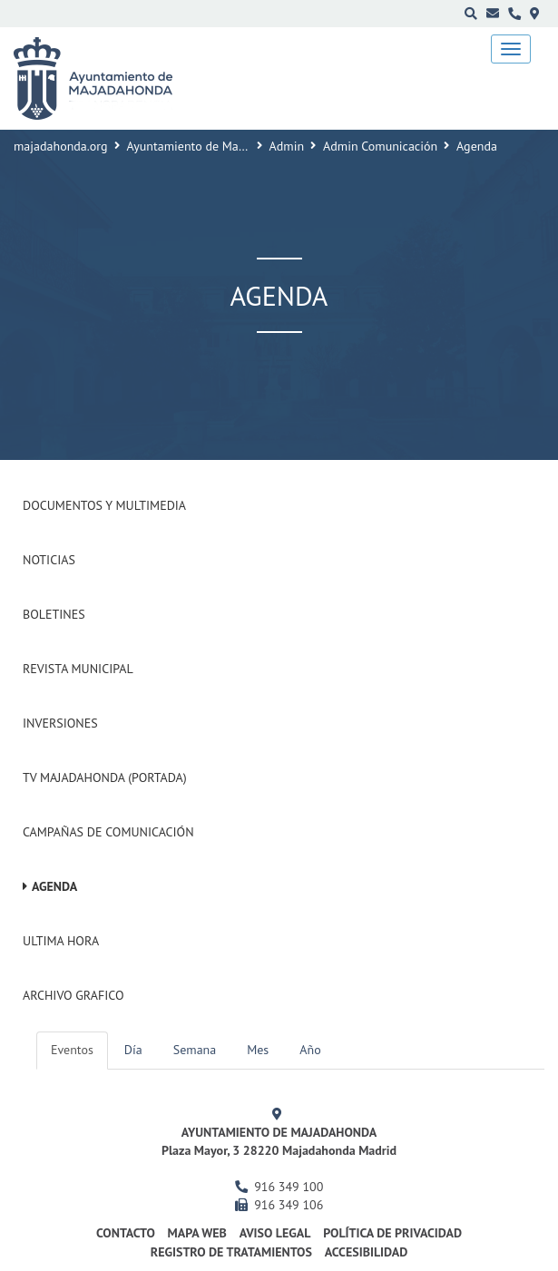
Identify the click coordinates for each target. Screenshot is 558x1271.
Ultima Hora (61, 941)
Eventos (72, 1049)
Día (133, 1049)
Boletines (54, 614)
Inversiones (60, 723)
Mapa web (197, 1233)
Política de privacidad (392, 1233)
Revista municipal (78, 668)
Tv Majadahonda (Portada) (105, 777)
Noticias (49, 560)
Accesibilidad (366, 1252)
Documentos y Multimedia (104, 505)
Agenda (54, 886)
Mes (258, 1049)
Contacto (125, 1233)
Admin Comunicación (380, 146)
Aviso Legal (275, 1233)
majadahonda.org (61, 146)
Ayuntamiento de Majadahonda (211, 146)
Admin (287, 146)
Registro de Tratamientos (231, 1252)
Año (309, 1049)
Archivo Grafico (73, 995)
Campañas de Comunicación (108, 832)
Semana (194, 1049)
